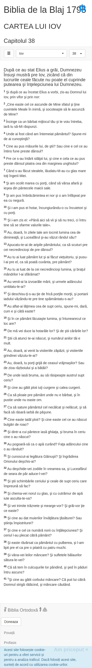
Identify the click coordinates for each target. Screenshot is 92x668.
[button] (41, 53)
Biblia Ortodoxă (25, 610)
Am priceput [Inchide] (71, 649)
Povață (9, 633)
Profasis (10, 643)
